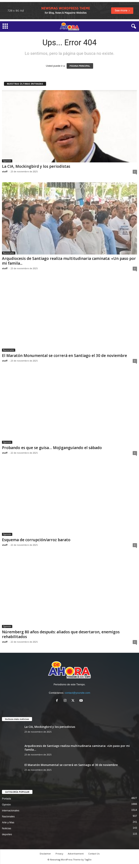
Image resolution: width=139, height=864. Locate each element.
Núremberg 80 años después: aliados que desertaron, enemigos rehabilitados (61, 634)
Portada (6, 798)
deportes (7, 834)
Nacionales (8, 253)
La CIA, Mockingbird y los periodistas (36, 166)
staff (5, 171)
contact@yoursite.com (77, 692)
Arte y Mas (8, 822)
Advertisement (76, 853)
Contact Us (93, 853)
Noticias (6, 828)
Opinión (7, 160)
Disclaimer (45, 853)
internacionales (10, 810)
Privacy (59, 853)
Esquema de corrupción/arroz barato (36, 539)
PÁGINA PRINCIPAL (80, 66)
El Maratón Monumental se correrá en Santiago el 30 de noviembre (64, 355)
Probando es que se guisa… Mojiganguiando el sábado (52, 447)
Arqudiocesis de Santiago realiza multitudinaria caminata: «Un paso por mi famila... (69, 261)
